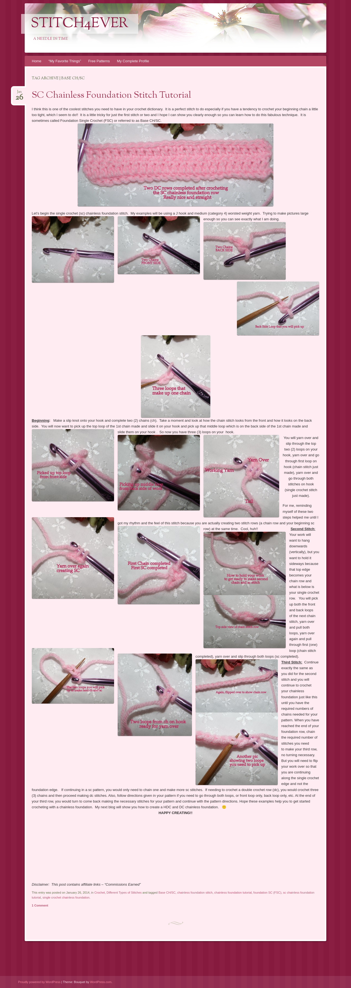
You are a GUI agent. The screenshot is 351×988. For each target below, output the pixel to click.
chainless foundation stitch (195, 892)
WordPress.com (100, 982)
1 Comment (40, 905)
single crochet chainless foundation (66, 897)
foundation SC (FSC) (267, 892)
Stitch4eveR (80, 24)
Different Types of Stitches (124, 892)
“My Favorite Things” (65, 61)
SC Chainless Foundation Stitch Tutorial (111, 95)
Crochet (99, 892)
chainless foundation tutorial (232, 892)
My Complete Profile (133, 61)
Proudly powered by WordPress (39, 982)
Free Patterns (99, 61)
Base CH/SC (167, 892)
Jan (19, 93)
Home (36, 61)
